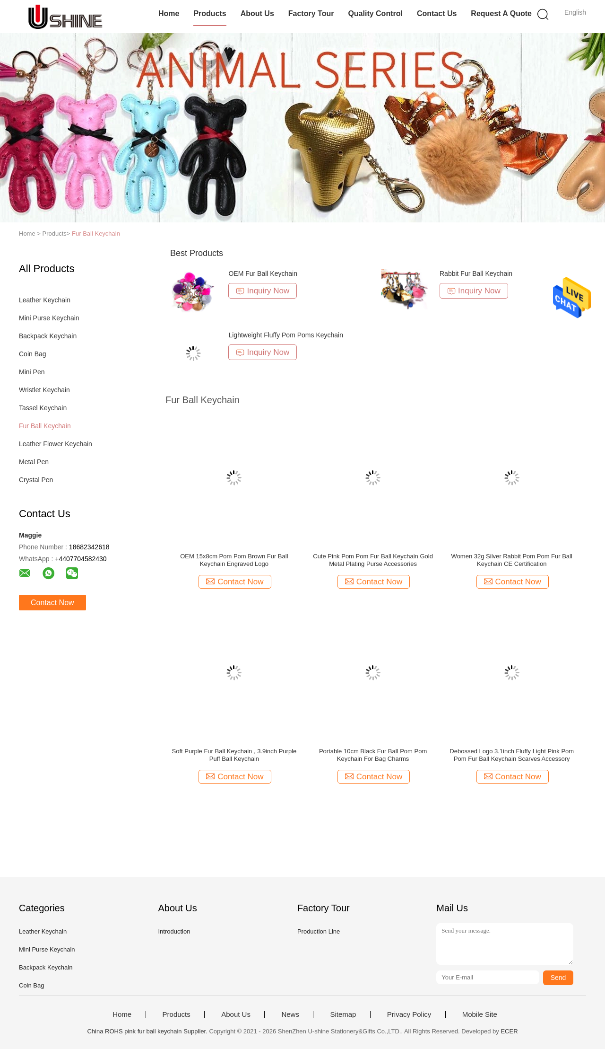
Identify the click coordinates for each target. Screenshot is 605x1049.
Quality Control (375, 13)
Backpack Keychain (48, 336)
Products (209, 13)
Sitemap (343, 1014)
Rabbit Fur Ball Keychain (476, 273)
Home (168, 13)
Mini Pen (31, 372)
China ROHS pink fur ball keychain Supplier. (148, 1031)
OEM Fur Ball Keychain (262, 273)
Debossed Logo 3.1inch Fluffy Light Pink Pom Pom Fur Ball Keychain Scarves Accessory (511, 755)
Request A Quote (501, 13)
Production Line (318, 931)
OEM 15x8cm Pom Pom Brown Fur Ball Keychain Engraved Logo (234, 560)
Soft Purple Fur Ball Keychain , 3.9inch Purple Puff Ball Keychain (234, 755)
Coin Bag (32, 354)
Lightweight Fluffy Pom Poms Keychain (285, 335)
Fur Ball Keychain (96, 233)
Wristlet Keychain (44, 390)
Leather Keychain (44, 300)
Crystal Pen (36, 480)
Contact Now (52, 603)
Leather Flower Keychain (55, 444)
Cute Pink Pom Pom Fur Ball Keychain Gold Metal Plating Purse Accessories (373, 560)
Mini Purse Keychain (49, 318)
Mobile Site (479, 1014)
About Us (257, 13)
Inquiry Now (262, 290)
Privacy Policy (409, 1014)
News (290, 1014)
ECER (509, 1031)
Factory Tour (311, 13)
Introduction (174, 931)
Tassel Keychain (43, 408)
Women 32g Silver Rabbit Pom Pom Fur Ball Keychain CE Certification (511, 560)
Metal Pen (34, 462)
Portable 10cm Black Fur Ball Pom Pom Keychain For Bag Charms (373, 755)
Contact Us (437, 13)
